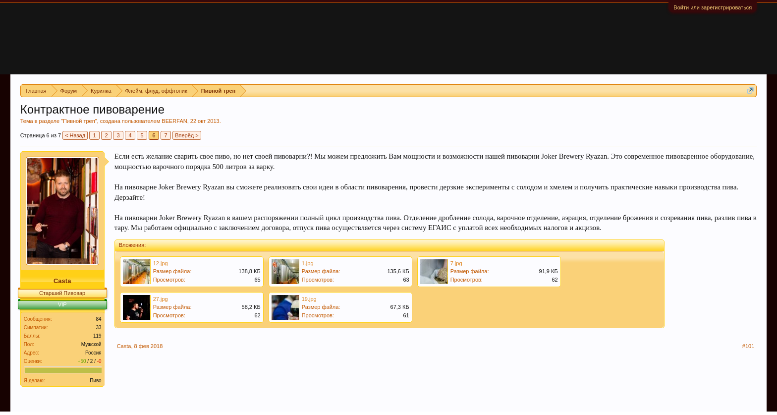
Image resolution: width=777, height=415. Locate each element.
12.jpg (160, 263)
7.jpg (456, 263)
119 (97, 336)
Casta (62, 281)
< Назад (75, 135)
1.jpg (308, 263)
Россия (93, 353)
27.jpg (160, 299)
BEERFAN (174, 121)
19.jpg (309, 299)
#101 (748, 346)
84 (99, 319)
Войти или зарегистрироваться (712, 7)
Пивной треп (79, 121)
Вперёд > (187, 135)
